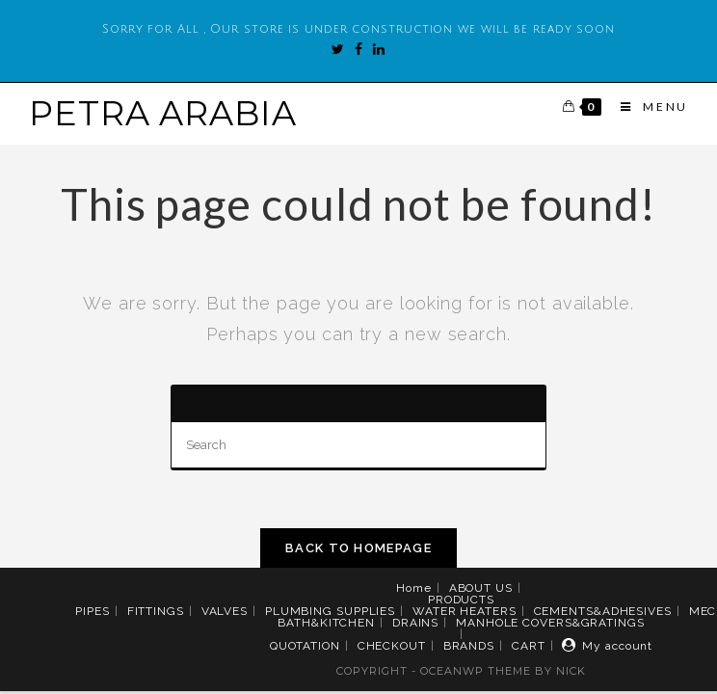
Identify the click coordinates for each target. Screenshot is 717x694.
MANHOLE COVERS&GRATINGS (550, 622)
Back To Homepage (358, 548)
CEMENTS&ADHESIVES (603, 611)
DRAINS (415, 622)
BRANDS (468, 646)
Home (414, 588)
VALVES (224, 611)
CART (528, 646)
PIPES (92, 611)
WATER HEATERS (464, 611)
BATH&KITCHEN (326, 622)
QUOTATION (305, 646)
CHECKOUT (392, 646)
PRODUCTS (461, 599)
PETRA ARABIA (163, 113)
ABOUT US (481, 588)
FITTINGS (155, 611)
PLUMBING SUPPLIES (330, 611)
